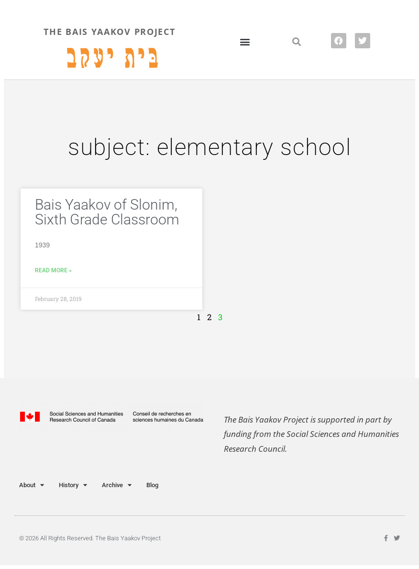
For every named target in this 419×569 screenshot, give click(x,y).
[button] (245, 41)
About (31, 485)
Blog (152, 485)
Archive (117, 485)
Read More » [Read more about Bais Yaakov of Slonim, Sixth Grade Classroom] (53, 270)
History (73, 485)
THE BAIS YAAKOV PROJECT (109, 31)
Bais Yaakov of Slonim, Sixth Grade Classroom (107, 212)
